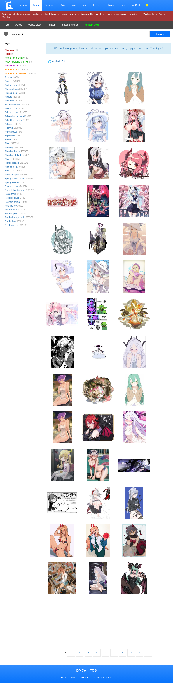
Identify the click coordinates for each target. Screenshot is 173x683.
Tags (73, 5)
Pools (84, 5)
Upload (18, 25)
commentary (12, 69)
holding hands (13, 151)
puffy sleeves (12, 182)
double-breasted (14, 120)
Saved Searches (70, 25)
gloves (9, 128)
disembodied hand (15, 116)
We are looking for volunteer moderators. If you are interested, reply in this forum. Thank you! (108, 48)
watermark (11, 209)
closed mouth (13, 104)
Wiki (63, 5)
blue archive (12, 65)
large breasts (12, 163)
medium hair (12, 167)
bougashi (10, 50)
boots (9, 97)
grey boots (11, 132)
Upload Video (34, 25)
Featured (97, 5)
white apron (12, 213)
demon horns (12, 112)
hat (8, 143)
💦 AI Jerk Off (56, 61)
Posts (36, 5)
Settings (23, 5)
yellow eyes (12, 225)
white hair (11, 221)
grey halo (10, 135)
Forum (111, 5)
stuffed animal (13, 202)
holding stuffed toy (15, 155)
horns (9, 159)
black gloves (12, 89)
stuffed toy (11, 206)
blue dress (11, 93)
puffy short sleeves (15, 178)
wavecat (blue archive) (17, 62)
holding (10, 147)
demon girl (11, 108)
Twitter (73, 677)
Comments (50, 5)
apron (9, 81)
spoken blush (13, 198)
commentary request (16, 73)
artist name (11, 85)
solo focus (11, 194)
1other (9, 77)
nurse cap (11, 170)
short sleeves (13, 186)
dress (9, 124)
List (7, 25)
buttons (10, 100)
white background (15, 217)
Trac (122, 5)
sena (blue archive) (15, 58)
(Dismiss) (6, 17)
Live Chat (135, 5)
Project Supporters (103, 677)
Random (52, 25)
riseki (9, 54)
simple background (15, 190)
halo (8, 139)
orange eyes (12, 174)
